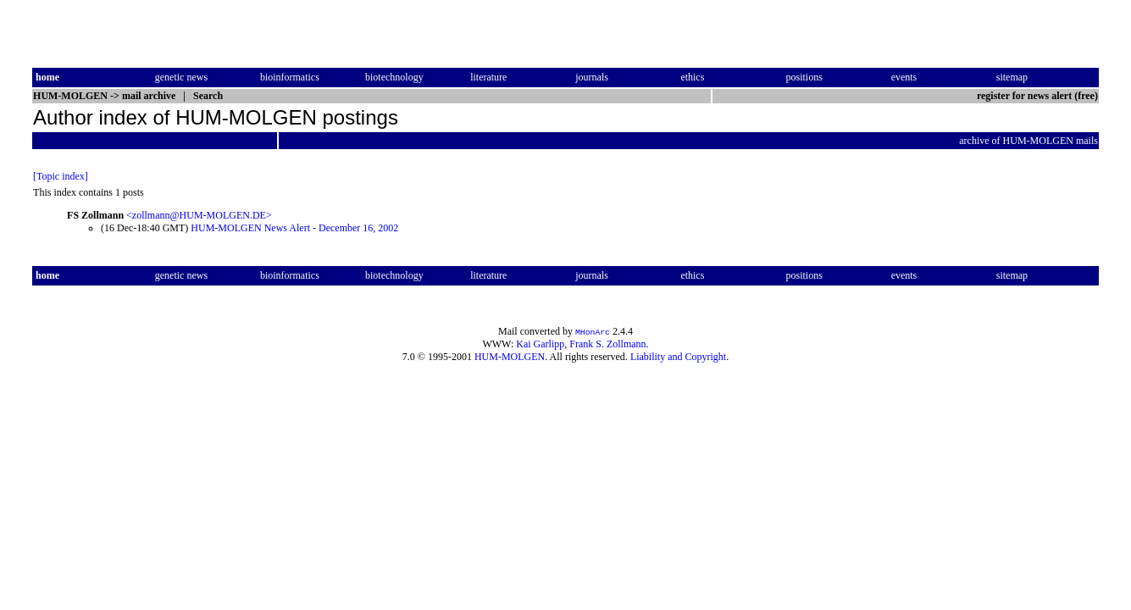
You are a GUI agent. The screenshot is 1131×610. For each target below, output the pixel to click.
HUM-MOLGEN (509, 357)
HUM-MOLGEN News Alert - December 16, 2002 (294, 228)
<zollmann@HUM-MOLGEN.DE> (199, 215)
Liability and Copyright (678, 357)
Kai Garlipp (540, 344)
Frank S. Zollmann (607, 344)
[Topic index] (60, 176)
